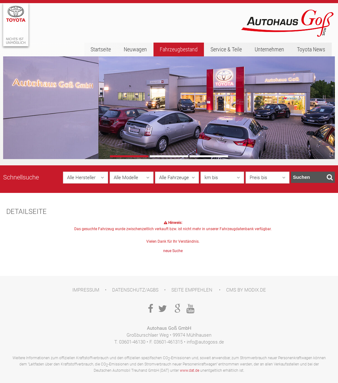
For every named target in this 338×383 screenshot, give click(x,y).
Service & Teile (226, 49)
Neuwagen (135, 49)
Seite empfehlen (191, 290)
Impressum (85, 290)
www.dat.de (189, 370)
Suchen (313, 177)
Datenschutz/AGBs (135, 290)
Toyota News (311, 49)
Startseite (101, 49)
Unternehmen (269, 49)
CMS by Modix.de (246, 290)
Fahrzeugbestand (179, 49)
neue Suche (173, 251)
